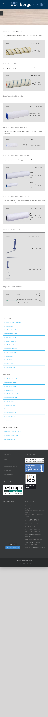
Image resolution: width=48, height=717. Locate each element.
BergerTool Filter (8, 438)
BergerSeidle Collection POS (11, 453)
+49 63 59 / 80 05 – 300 (33, 560)
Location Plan (7, 488)
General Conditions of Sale (10, 484)
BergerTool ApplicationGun (10, 347)
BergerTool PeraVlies (9, 419)
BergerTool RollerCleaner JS (11, 411)
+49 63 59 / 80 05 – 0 (33, 537)
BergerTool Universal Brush (10, 366)
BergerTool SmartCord (9, 423)
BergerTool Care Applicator (10, 351)
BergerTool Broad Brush (10, 355)
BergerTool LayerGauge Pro (11, 396)
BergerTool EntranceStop (10, 430)
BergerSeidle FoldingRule (10, 434)
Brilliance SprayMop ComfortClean (12, 340)
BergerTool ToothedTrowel (10, 362)
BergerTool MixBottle (9, 377)
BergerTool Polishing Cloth (10, 415)
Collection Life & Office (9, 457)
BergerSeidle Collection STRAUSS (12, 449)
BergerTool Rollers (8, 344)
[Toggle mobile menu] (4, 3)
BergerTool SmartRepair (10, 370)
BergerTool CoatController (10, 400)
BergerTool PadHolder (9, 385)
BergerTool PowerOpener (10, 404)
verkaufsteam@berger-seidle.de (37, 565)
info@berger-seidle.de (34, 541)
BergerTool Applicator (9, 381)
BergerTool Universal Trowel (11, 359)
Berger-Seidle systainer (10, 426)
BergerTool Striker (8, 408)
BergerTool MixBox (8, 374)
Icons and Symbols (8, 492)
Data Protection (8, 481)
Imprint (5, 477)
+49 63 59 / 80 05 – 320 (33, 547)
